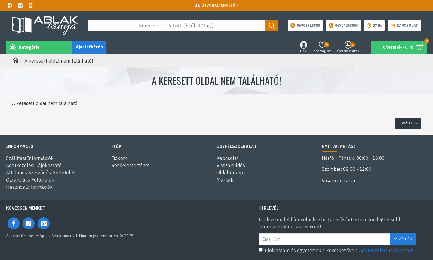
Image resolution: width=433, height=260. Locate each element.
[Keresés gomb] (271, 25)
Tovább (405, 123)
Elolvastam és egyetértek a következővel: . (337, 250)
